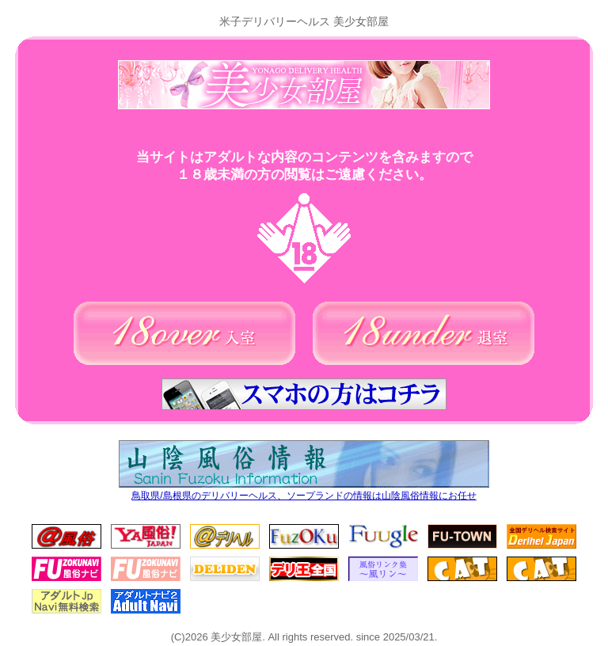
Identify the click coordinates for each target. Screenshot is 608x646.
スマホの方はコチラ (304, 394)
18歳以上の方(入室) (184, 333)
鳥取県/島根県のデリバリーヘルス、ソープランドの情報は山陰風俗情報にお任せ (304, 491)
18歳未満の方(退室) (423, 333)
